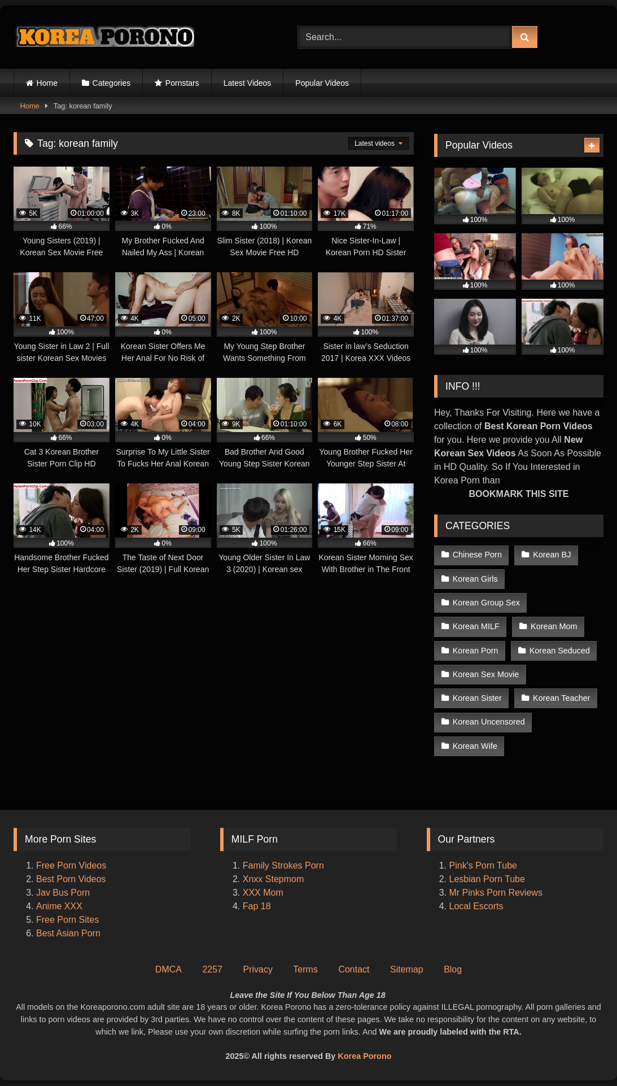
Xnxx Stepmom (273, 879)
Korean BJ (552, 554)
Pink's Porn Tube (483, 865)
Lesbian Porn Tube (487, 879)
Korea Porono (364, 1056)
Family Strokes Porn (283, 865)
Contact (353, 969)
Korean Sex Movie (486, 674)
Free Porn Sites (67, 919)
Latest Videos (248, 83)
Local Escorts (476, 906)
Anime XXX (59, 906)
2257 (212, 969)
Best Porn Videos (71, 879)
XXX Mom (264, 892)
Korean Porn (475, 650)
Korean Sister (477, 698)
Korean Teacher (561, 698)
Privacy (257, 969)
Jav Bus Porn (63, 892)
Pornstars (182, 83)
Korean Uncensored (489, 721)
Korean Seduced (560, 650)
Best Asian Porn (68, 933)
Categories (112, 83)
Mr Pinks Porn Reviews (497, 892)
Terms (305, 969)
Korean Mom (554, 626)
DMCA (168, 969)
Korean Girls (475, 578)
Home (47, 83)
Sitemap (406, 969)
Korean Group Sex (486, 602)
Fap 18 (257, 906)
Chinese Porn (477, 554)
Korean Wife (475, 746)
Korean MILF (476, 626)
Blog (453, 969)
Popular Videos (322, 83)
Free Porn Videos (71, 865)
